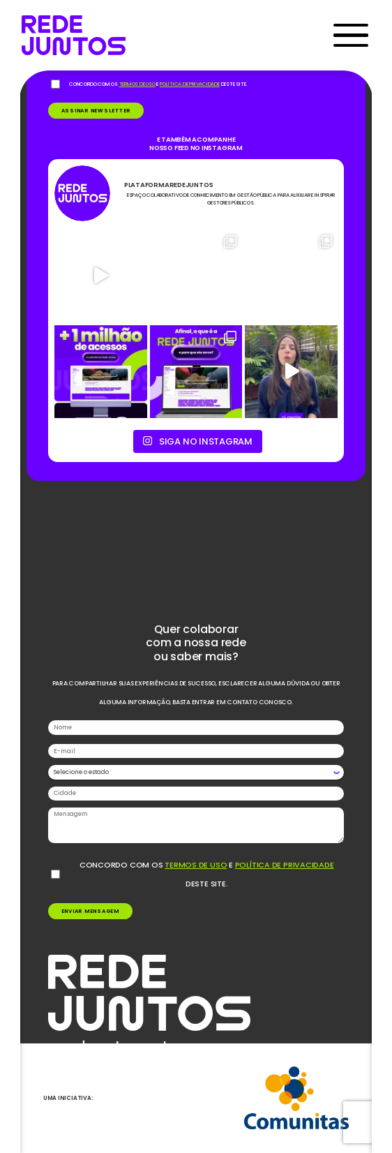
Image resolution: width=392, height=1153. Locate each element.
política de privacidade (284, 864)
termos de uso (196, 864)
